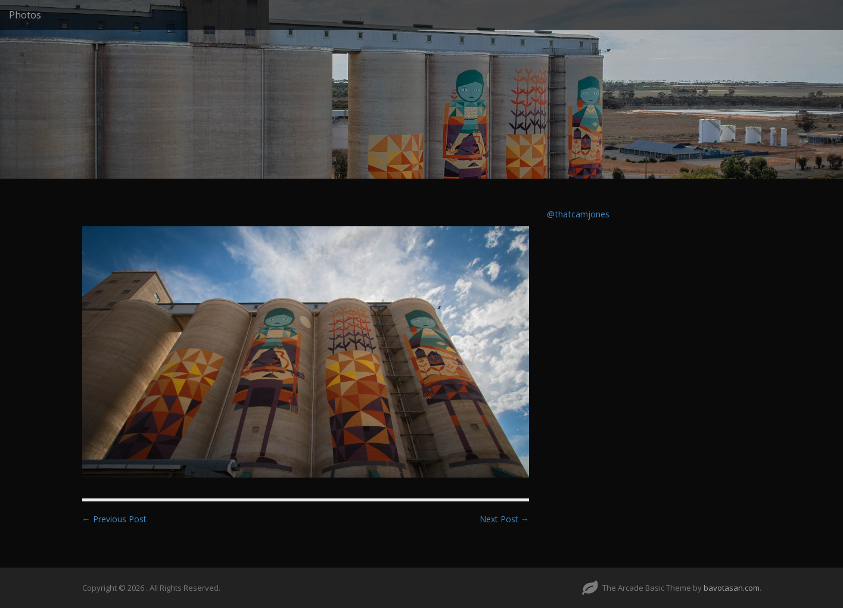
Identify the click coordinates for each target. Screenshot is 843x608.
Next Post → (504, 519)
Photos (25, 14)
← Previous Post (114, 519)
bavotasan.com (732, 587)
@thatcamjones (578, 214)
